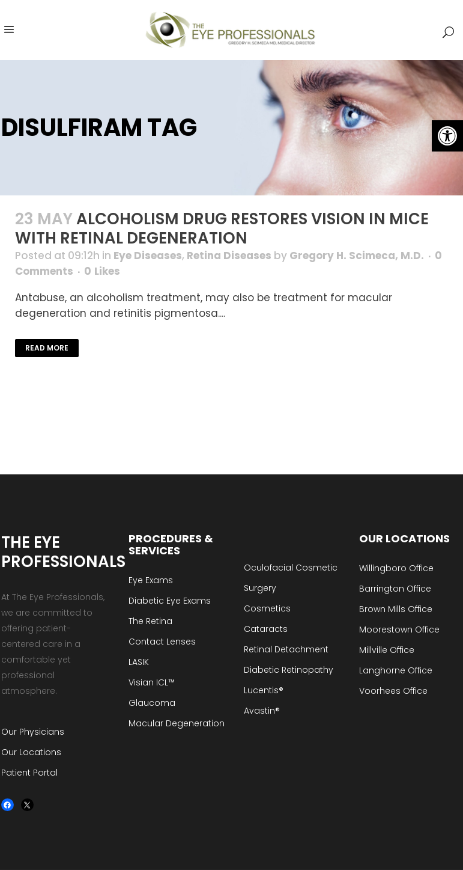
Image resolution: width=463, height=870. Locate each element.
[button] (447, 136)
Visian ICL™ (152, 682)
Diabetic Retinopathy (288, 670)
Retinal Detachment (286, 649)
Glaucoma (152, 703)
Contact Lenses (162, 642)
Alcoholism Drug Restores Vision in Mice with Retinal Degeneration (222, 228)
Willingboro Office (396, 568)
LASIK (139, 662)
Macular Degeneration (177, 723)
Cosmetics (267, 608)
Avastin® (262, 711)
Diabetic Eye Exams (170, 601)
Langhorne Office (395, 670)
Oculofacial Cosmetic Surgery (290, 578)
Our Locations (31, 752)
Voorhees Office (393, 691)
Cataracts (266, 629)
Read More (46, 348)
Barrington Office (395, 589)
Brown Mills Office (395, 609)
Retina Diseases (229, 255)
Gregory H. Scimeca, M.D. (356, 255)
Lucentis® (263, 690)
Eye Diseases (147, 255)
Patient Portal (29, 773)
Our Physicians (32, 732)
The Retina (150, 621)
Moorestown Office (399, 629)
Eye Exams (151, 580)
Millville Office (386, 650)
